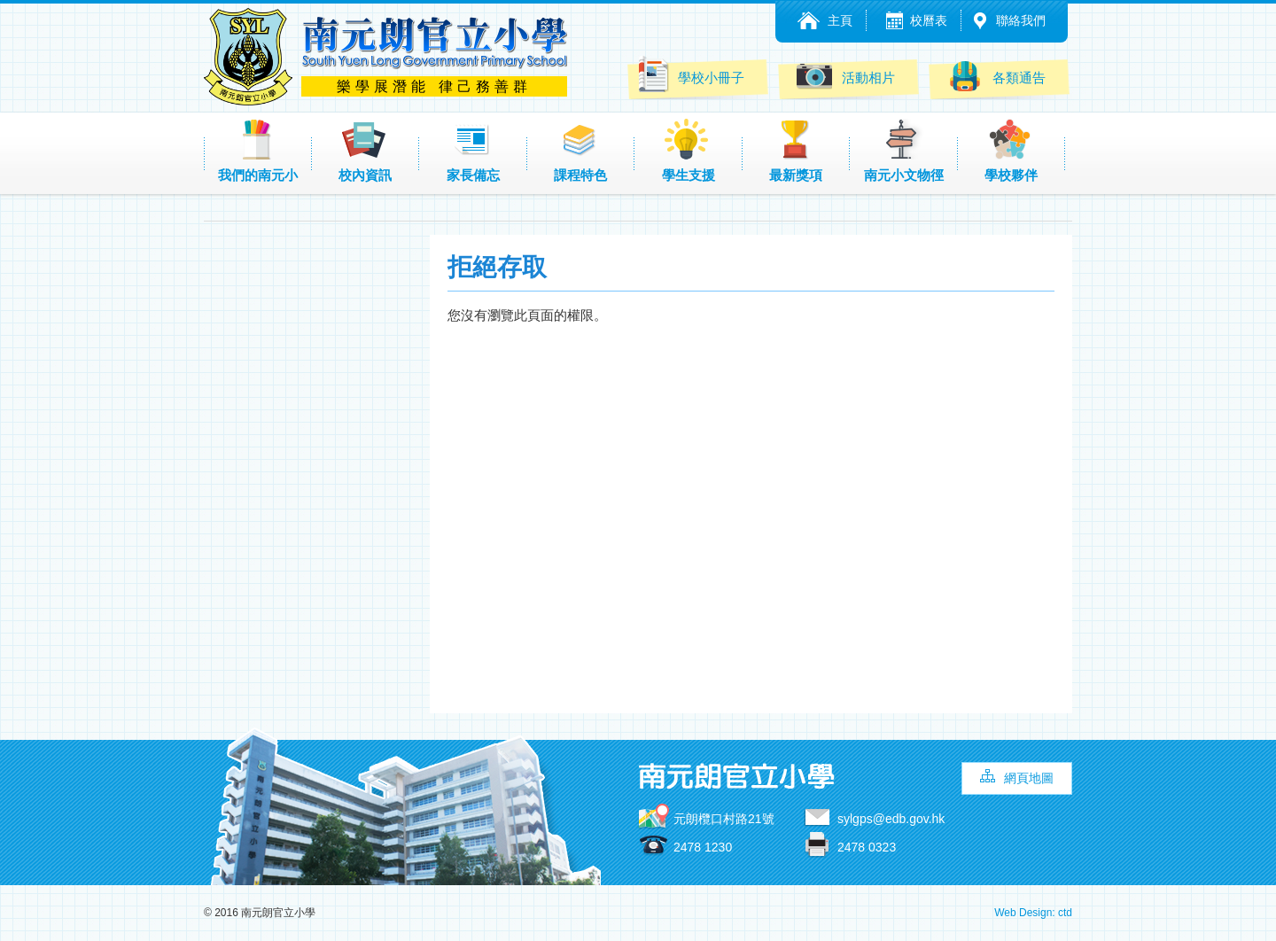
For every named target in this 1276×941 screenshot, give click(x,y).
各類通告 (996, 76)
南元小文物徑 (904, 151)
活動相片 (846, 76)
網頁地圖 (1029, 778)
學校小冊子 (689, 74)
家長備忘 (473, 151)
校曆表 (928, 20)
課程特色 (580, 151)
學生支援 (688, 151)
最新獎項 (795, 151)
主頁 (840, 20)
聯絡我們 (1021, 20)
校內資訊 (365, 151)
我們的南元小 (258, 151)
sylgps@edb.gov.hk (891, 819)
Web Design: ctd (1033, 912)
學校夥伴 (1011, 151)
